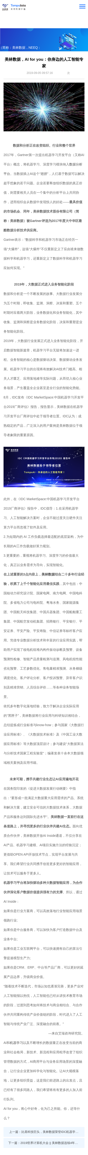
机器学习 (16, 1043)
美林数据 (48, 574)
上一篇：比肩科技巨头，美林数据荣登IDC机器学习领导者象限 (46, 1132)
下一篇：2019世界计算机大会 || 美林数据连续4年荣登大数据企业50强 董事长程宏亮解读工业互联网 (46, 1143)
